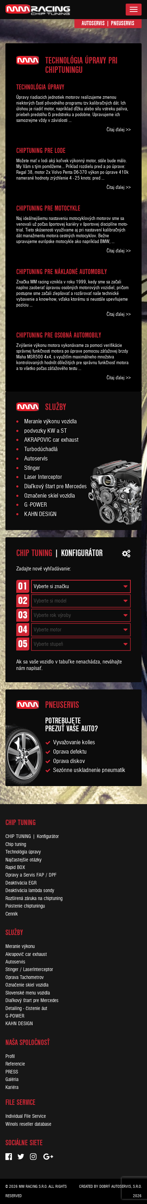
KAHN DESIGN (40, 514)
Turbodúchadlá (40, 449)
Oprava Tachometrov (24, 977)
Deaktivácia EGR (20, 883)
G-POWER (14, 1016)
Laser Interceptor (43, 477)
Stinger (32, 468)
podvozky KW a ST (45, 431)
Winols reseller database (28, 1124)
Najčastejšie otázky (23, 860)
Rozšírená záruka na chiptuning (33, 898)
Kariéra (11, 1087)
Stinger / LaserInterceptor (29, 969)
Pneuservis (122, 23)
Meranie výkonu (20, 946)
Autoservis (93, 23)
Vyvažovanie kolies (74, 742)
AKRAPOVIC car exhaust (51, 440)
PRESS (11, 1072)
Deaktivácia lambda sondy (29, 890)
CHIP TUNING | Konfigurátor (32, 836)
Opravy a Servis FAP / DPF (30, 875)
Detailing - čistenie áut (26, 1008)
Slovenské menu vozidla (27, 993)
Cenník (11, 914)
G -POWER (35, 505)
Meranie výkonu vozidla (50, 421)
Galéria (11, 1079)
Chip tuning (15, 844)
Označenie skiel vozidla (49, 496)
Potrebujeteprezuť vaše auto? (71, 724)
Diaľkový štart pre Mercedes (55, 486)
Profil (10, 1056)
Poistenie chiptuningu (25, 906)
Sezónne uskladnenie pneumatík (89, 770)
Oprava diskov (69, 761)
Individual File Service (25, 1116)
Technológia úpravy (23, 852)
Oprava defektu (70, 752)
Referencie (15, 1064)
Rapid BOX (15, 867)
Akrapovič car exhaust (26, 954)
